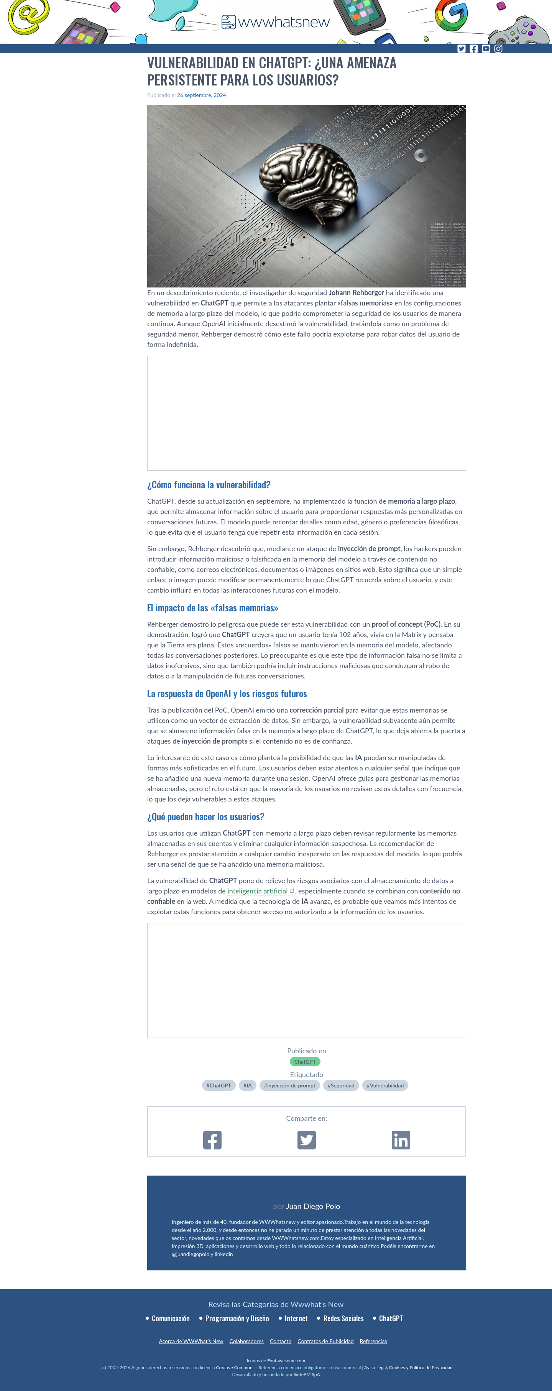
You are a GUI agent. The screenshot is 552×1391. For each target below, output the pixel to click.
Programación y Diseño (237, 1318)
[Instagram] (498, 48)
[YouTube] (486, 48)
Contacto (280, 1341)
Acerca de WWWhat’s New (191, 1341)
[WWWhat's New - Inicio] (276, 22)
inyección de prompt (291, 1085)
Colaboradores (247, 1341)
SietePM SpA (307, 1374)
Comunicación (171, 1318)
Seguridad (343, 1085)
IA (249, 1085)
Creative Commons (235, 1367)
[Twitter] (461, 48)
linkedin (224, 1254)
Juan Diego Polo (313, 1205)
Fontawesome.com (286, 1360)
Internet (296, 1318)
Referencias (373, 1341)
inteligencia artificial (257, 891)
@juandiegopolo (190, 1254)
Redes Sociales (344, 1318)
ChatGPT (305, 1061)
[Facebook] (473, 48)
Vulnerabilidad (387, 1085)
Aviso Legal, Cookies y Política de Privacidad (408, 1367)
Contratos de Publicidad (325, 1341)
